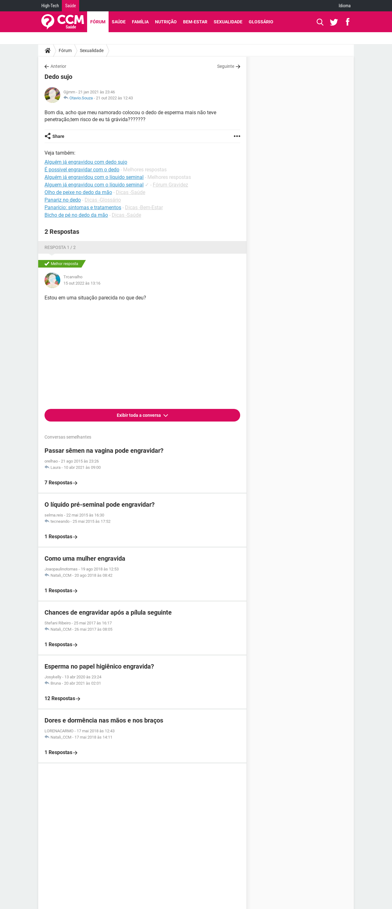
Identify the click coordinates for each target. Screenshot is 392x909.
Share (58, 136)
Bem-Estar (195, 21)
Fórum (97, 21)
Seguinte (225, 66)
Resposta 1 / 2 (60, 247)
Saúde (70, 5)
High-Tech (50, 5)
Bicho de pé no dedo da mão (76, 215)
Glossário (261, 21)
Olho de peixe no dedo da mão (78, 192)
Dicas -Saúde (130, 192)
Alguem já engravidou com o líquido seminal (94, 185)
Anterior (58, 66)
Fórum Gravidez (170, 185)
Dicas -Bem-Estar (144, 207)
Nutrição (166, 21)
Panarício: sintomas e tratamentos (83, 207)
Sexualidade (228, 21)
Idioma (345, 5)
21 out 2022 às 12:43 (114, 98)
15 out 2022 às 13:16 (81, 283)
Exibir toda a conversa (139, 415)
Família (140, 21)
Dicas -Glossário (103, 200)
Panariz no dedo (63, 200)
